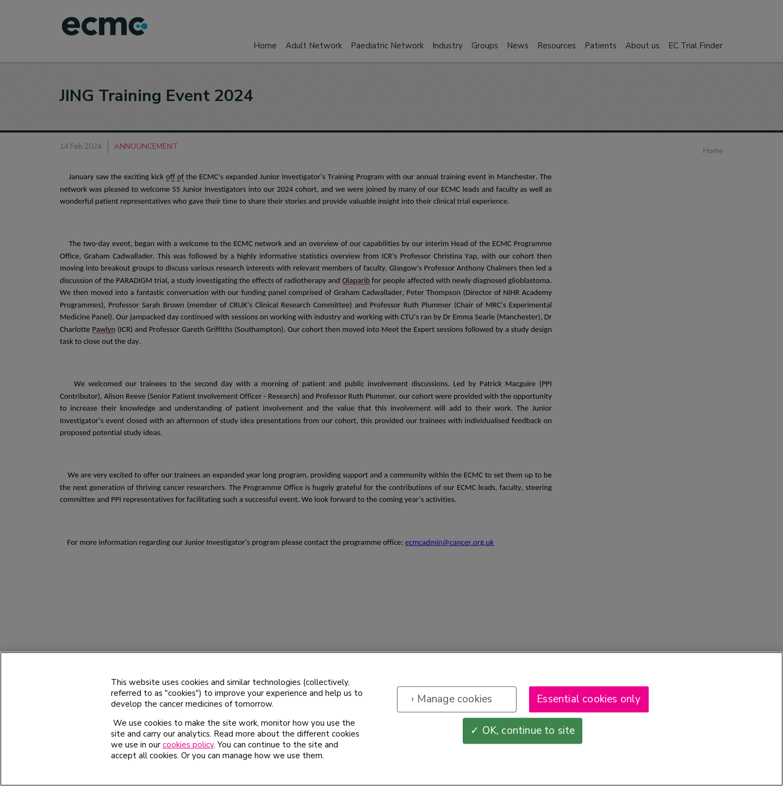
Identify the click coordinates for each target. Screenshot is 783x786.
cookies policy (188, 746)
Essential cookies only (589, 701)
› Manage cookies (451, 701)
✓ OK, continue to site (522, 733)
